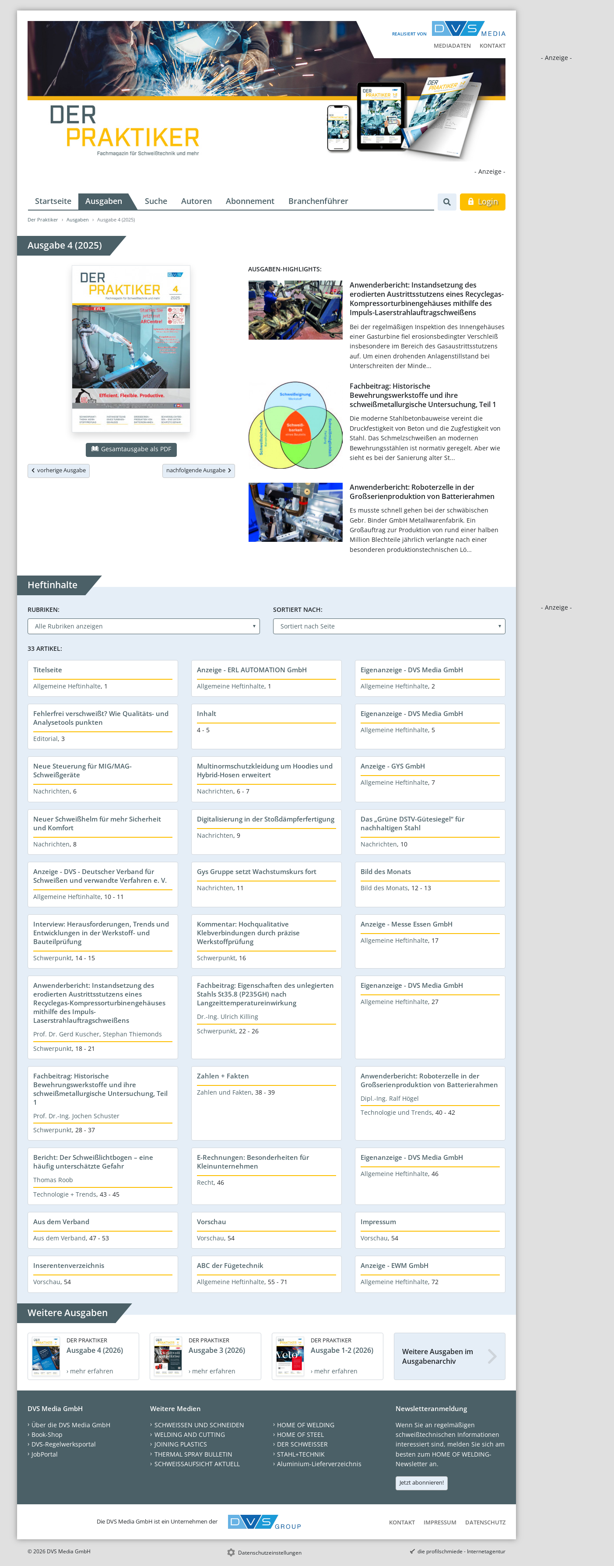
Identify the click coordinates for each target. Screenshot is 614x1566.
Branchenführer (318, 201)
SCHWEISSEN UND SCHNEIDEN (199, 1425)
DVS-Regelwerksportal (64, 1444)
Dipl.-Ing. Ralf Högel (390, 1098)
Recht (205, 1182)
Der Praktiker (43, 219)
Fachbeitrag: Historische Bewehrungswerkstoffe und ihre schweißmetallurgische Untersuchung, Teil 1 (423, 395)
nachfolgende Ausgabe (198, 470)
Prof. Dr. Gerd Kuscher (66, 1034)
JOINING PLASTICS (180, 1444)
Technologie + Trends (64, 1194)
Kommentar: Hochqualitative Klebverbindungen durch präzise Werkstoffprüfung (248, 933)
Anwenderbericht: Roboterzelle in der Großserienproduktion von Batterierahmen (422, 491)
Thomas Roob (53, 1180)
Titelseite (47, 669)
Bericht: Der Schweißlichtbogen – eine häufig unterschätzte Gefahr (93, 1161)
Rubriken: (44, 609)
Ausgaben (103, 201)
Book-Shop (47, 1434)
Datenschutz (485, 1522)
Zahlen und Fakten (224, 1092)
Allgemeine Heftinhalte (67, 686)
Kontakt (492, 45)
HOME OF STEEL (300, 1434)
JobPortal (45, 1454)
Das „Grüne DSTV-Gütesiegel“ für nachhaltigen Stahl (412, 823)
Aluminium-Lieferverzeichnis (319, 1464)
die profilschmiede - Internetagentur (461, 1551)
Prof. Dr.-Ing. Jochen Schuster (76, 1116)
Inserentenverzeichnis (68, 1265)
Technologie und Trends (396, 1112)
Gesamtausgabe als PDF (131, 449)
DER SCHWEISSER (302, 1444)
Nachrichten (51, 791)
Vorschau (211, 1221)
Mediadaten (452, 45)
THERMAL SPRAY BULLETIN (193, 1454)
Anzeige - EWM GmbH (394, 1265)
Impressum (378, 1221)
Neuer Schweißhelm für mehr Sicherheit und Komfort (97, 823)
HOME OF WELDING (305, 1425)
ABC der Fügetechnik (230, 1265)
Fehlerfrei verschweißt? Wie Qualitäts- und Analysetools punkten (100, 718)
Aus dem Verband (61, 1221)
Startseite (53, 201)
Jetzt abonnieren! (422, 1482)
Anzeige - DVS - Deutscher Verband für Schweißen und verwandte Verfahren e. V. (100, 876)
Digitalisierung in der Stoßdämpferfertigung (265, 819)
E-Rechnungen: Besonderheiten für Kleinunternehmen (253, 1161)
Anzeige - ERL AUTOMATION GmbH (252, 669)
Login (482, 201)
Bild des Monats (386, 871)
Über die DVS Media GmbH (71, 1425)
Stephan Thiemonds (132, 1034)
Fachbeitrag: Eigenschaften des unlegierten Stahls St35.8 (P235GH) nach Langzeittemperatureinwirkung (265, 994)
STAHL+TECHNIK (301, 1454)
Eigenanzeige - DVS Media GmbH (412, 669)
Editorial (45, 738)
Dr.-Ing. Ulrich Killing (227, 1016)
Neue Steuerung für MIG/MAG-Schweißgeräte (82, 770)
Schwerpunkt (52, 958)
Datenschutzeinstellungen (270, 1552)
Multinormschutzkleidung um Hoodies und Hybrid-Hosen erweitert (265, 770)
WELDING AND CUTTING (189, 1434)
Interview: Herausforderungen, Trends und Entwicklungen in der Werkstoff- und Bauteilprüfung (101, 933)
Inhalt (206, 713)
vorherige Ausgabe (59, 470)
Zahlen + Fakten (223, 1075)
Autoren (196, 201)
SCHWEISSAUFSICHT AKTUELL (197, 1464)
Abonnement (250, 201)
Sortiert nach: (298, 609)
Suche (156, 201)
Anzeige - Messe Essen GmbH (407, 924)
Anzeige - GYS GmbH (393, 766)
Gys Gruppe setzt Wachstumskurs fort (256, 871)
